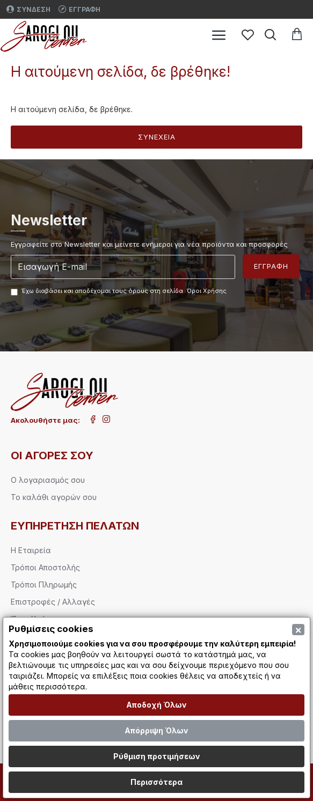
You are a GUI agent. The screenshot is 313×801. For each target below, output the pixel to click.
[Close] (298, 629)
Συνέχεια (157, 137)
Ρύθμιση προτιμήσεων (156, 756)
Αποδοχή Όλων (156, 704)
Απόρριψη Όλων (156, 730)
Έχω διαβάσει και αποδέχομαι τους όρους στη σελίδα (119, 291)
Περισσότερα (156, 782)
